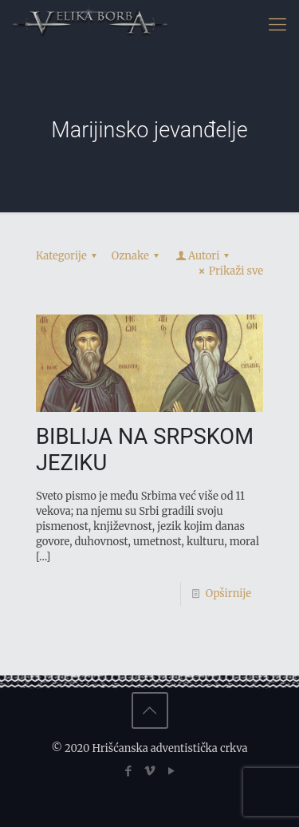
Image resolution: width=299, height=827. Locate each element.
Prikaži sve (228, 271)
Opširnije (228, 593)
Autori (204, 256)
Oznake (137, 256)
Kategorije (68, 256)
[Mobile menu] (277, 24)
